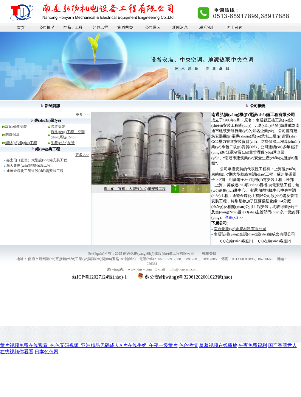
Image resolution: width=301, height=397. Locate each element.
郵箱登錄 (209, 253)
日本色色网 (46, 351)
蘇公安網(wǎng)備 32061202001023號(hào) (185, 276)
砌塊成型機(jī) (133, 330)
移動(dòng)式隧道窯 (272, 330)
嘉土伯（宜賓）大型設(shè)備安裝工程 (134, 189)
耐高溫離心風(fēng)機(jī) (165, 330)
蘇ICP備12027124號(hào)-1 (99, 276)
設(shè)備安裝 (16, 126)
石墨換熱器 (226, 330)
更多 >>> (83, 114)
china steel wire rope (201, 330)
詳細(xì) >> (234, 217)
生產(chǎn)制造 (63, 143)
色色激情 (188, 345)
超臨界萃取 (246, 330)
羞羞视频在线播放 (218, 345)
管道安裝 (58, 126)
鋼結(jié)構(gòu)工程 (21, 143)
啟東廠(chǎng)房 (14, 330)
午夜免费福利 (252, 345)
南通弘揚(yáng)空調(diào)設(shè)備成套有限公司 (254, 234)
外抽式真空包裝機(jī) (69, 330)
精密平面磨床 (40, 330)
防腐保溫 (12, 134)
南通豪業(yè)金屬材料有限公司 (240, 228)
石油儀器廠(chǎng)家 (103, 330)
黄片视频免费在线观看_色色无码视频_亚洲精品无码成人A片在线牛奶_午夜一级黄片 (89, 345)
